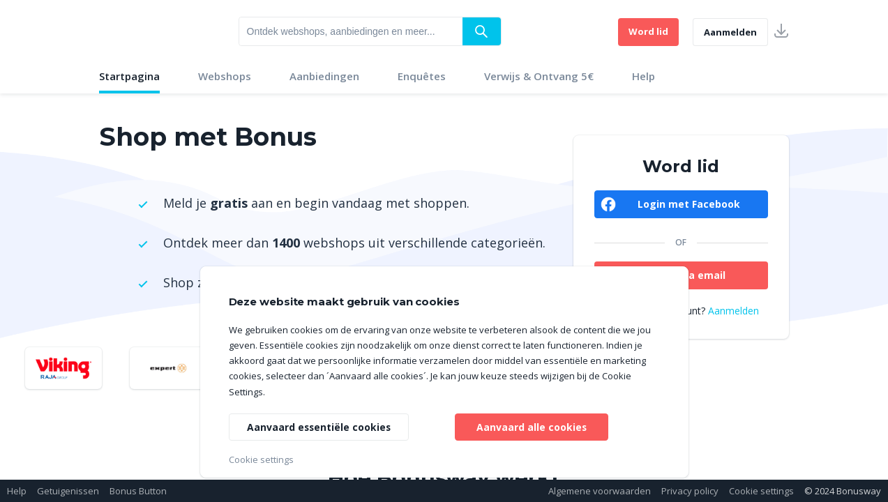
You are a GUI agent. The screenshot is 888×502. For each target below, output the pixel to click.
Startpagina (129, 76)
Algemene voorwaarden (599, 491)
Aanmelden (730, 32)
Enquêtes (422, 76)
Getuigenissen (68, 491)
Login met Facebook (689, 204)
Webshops (224, 76)
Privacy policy (689, 491)
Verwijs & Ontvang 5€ (539, 76)
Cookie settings (761, 491)
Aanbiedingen (324, 76)
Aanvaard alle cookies (531, 426)
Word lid (648, 31)
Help (643, 76)
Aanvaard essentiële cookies (320, 426)
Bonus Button (138, 491)
